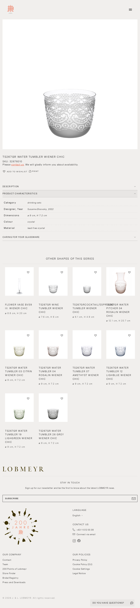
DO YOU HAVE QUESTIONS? (108, 603)
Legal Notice (79, 573)
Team (5, 564)
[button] (70, 84)
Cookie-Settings (81, 569)
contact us (17, 164)
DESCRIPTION (11, 186)
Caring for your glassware (21, 237)
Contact (7, 560)
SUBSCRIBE (70, 498)
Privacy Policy (80, 560)
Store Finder (9, 573)
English (77, 515)
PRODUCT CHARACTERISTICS (20, 193)
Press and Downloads (14, 582)
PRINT (35, 171)
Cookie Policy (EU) (83, 564)
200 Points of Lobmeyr (15, 569)
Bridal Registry (10, 578)
